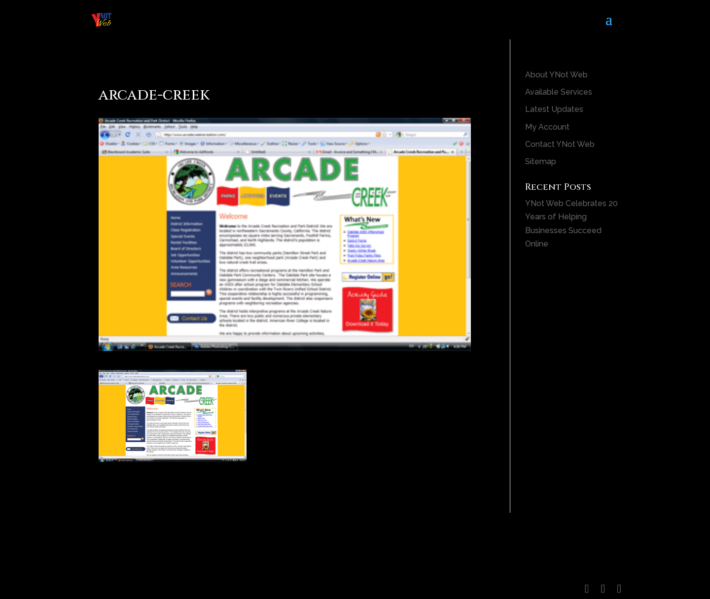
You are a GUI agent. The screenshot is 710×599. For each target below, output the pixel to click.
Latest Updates (554, 109)
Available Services (558, 92)
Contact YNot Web (560, 144)
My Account (547, 127)
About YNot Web (556, 74)
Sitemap (540, 161)
